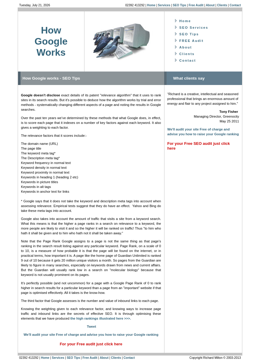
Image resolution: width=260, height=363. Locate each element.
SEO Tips (179, 5)
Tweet (91, 326)
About (210, 5)
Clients (222, 5)
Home (151, 5)
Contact (235, 5)
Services (164, 5)
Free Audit (196, 5)
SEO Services (193, 27)
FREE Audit (191, 40)
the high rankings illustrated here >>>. (100, 318)
